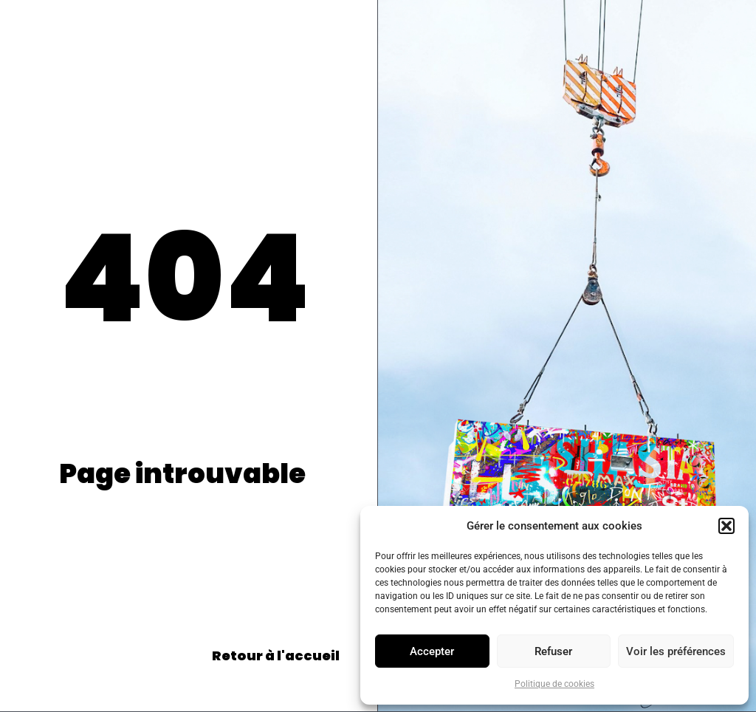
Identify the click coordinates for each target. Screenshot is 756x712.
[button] (726, 525)
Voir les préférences (676, 651)
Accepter (432, 651)
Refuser (553, 651)
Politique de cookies (554, 684)
